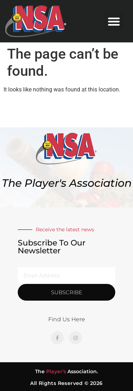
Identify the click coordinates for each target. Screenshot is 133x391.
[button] (113, 21)
